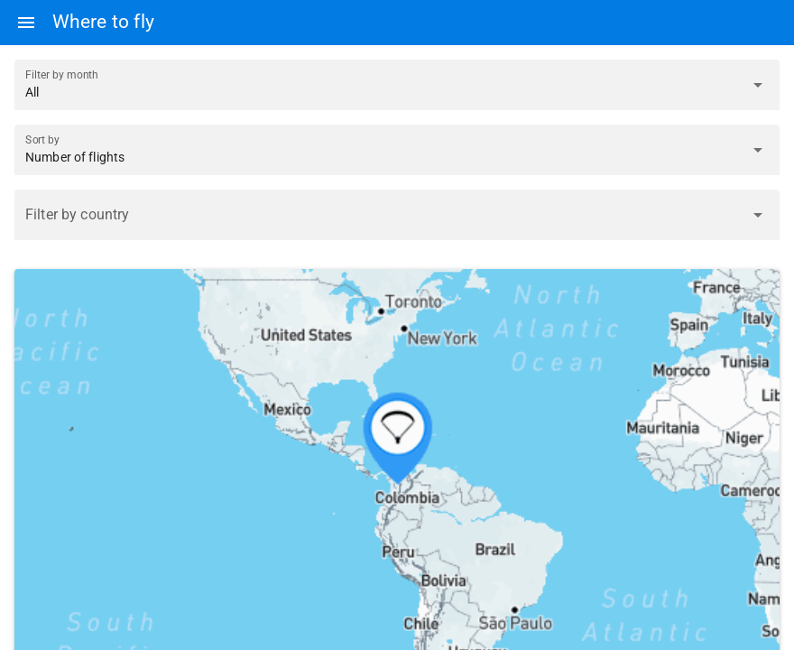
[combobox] (380, 222)
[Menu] (26, 22)
